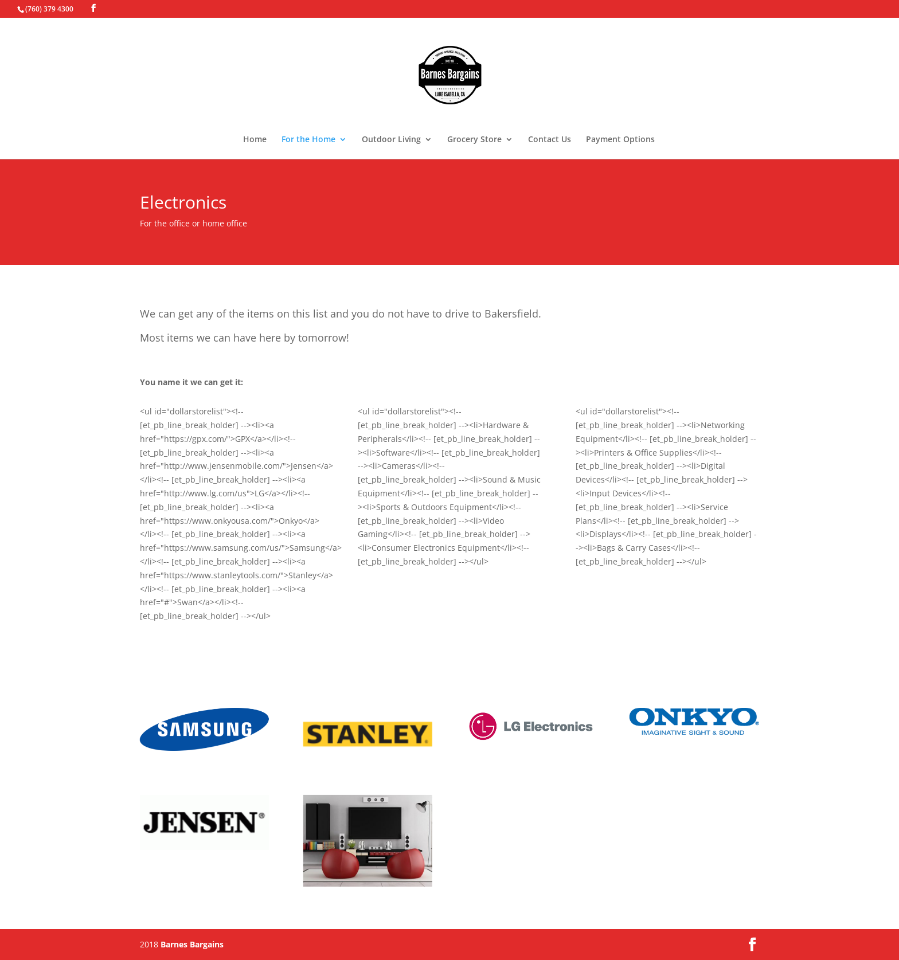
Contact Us (549, 139)
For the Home (308, 139)
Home (255, 139)
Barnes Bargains (192, 944)
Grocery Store (474, 139)
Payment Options (620, 139)
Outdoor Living (391, 139)
